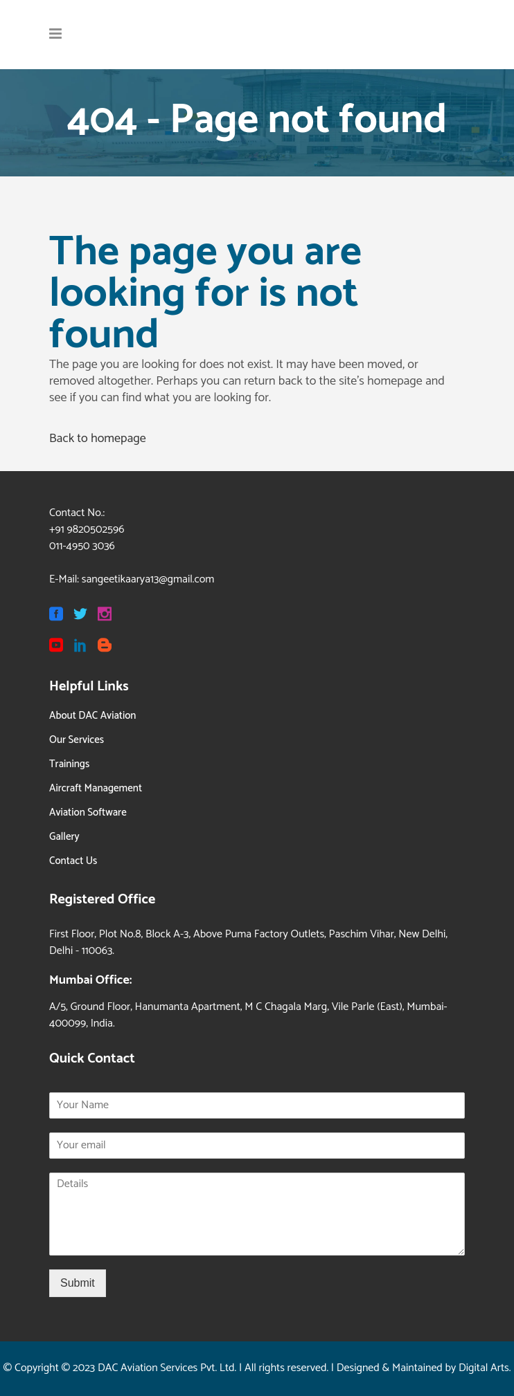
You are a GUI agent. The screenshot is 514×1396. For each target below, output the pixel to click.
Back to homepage (97, 438)
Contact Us (73, 861)
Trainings (69, 764)
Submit (77, 1283)
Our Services (76, 739)
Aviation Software (88, 812)
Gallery (64, 836)
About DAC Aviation (92, 715)
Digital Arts (484, 1368)
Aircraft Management (95, 788)
